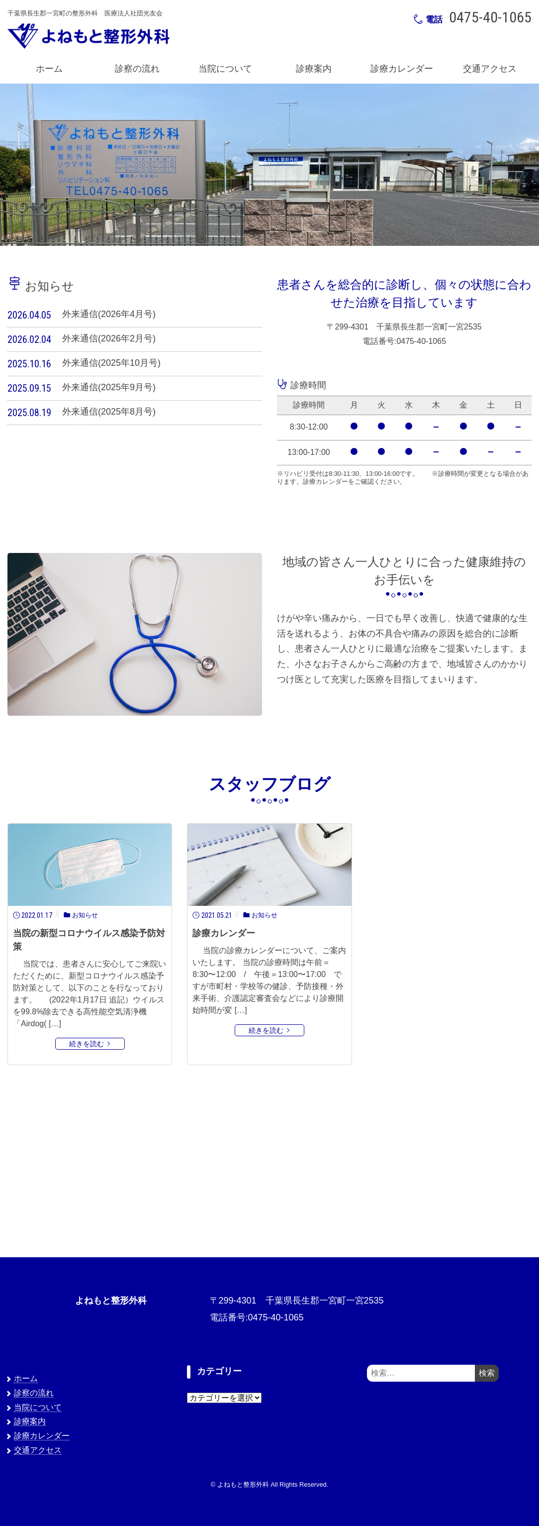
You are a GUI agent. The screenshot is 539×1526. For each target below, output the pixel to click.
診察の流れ (137, 69)
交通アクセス (490, 69)
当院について (225, 69)
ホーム (49, 69)
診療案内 (314, 69)
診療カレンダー (401, 69)
